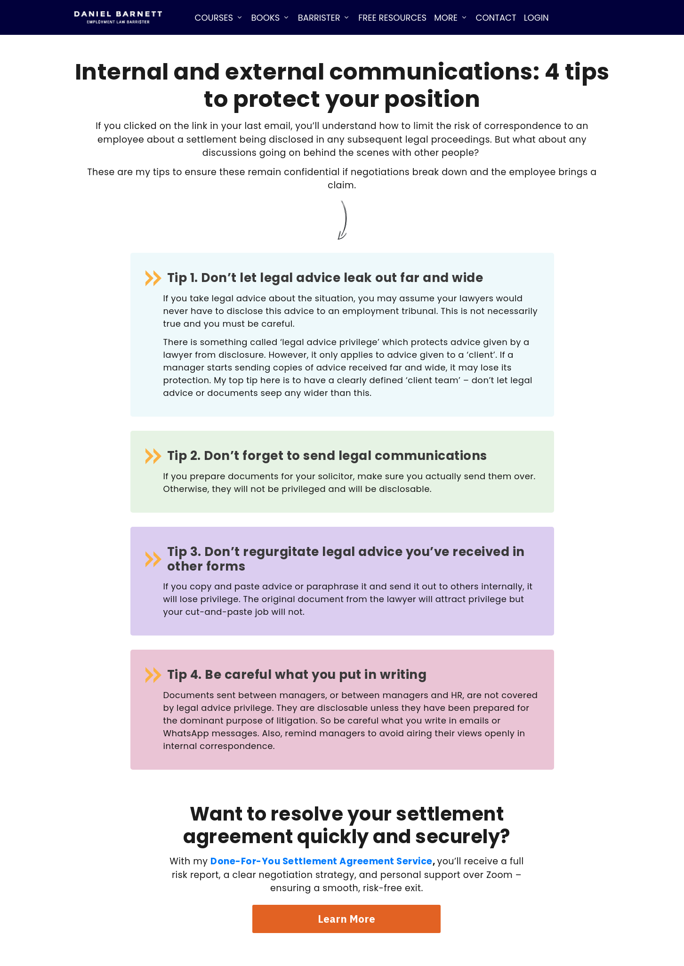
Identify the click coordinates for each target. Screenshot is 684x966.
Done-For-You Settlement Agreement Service (321, 861)
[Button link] (346, 919)
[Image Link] (118, 17)
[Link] (219, 17)
